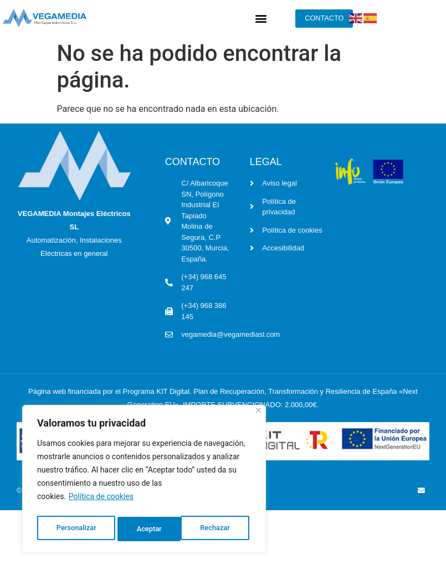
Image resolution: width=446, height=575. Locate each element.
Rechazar (152, 529)
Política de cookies (101, 501)
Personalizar (76, 529)
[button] (261, 18)
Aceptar (220, 529)
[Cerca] (258, 415)
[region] (144, 481)
